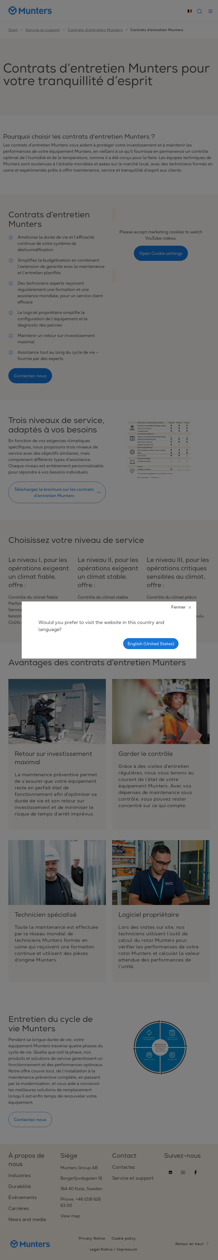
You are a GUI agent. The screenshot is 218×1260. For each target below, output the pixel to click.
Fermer (181, 607)
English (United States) (151, 643)
